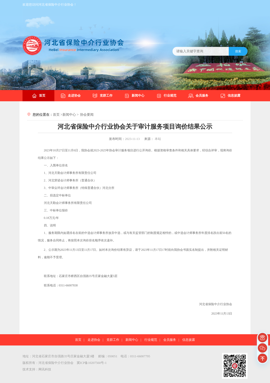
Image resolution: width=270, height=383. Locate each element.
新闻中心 (134, 96)
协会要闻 (87, 114)
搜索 (238, 51)
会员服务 (198, 96)
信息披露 (230, 96)
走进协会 (70, 96)
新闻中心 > (70, 114)
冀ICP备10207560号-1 (92, 363)
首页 (38, 96)
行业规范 (166, 96)
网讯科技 (44, 369)
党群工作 (102, 96)
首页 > (57, 114)
